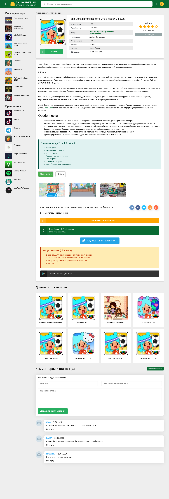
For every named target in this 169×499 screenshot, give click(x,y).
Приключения (95, 33)
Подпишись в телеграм (98, 239)
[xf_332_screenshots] (52, 187)
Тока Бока (48, 106)
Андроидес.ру (42, 13)
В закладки (148, 34)
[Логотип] (23, 4)
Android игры (55, 13)
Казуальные (107, 31)
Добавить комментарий (52, 409)
